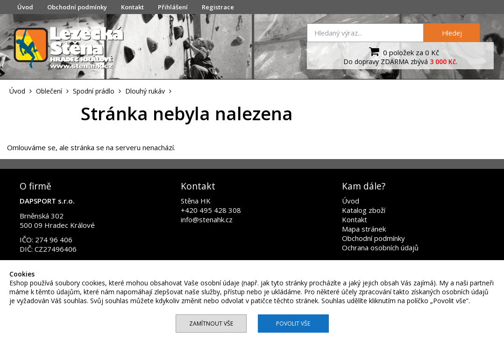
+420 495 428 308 (211, 210)
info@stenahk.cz (207, 219)
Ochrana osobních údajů (380, 247)
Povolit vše (293, 323)
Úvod (25, 7)
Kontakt (132, 7)
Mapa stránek (364, 228)
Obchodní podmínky (77, 7)
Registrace (218, 7)
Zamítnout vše (211, 323)
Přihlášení (173, 7)
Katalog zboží (363, 210)
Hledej (452, 32)
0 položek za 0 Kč (403, 51)
